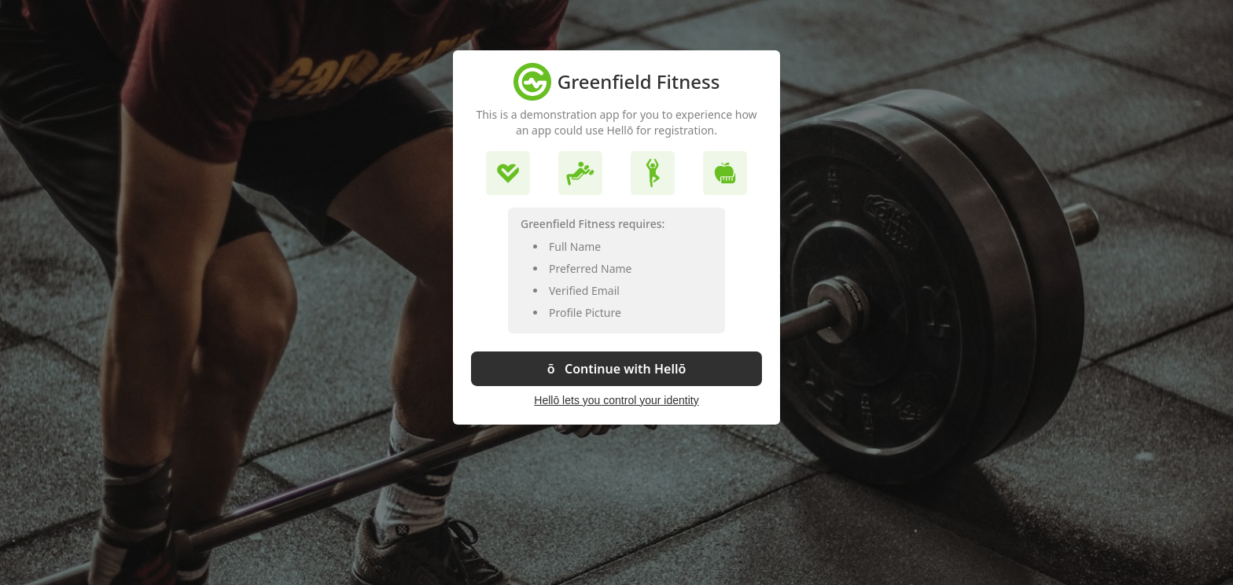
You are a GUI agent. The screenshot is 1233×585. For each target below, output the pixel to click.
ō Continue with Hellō (616, 368)
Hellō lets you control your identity (616, 400)
